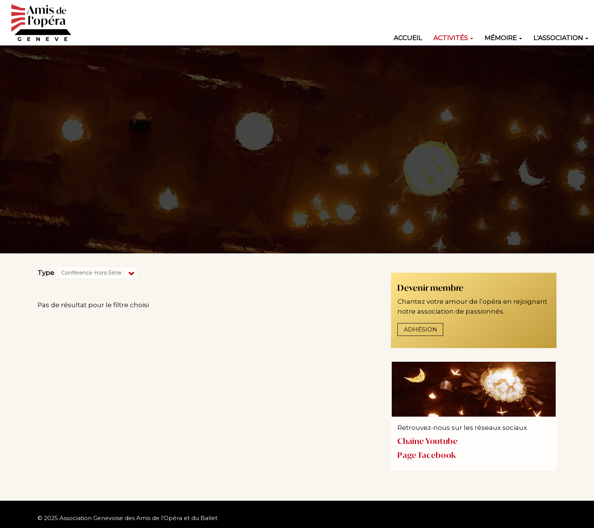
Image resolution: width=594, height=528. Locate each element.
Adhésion (420, 329)
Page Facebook (426, 455)
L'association (560, 38)
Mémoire (503, 38)
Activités (453, 38)
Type (46, 272)
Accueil (408, 38)
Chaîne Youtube (427, 441)
